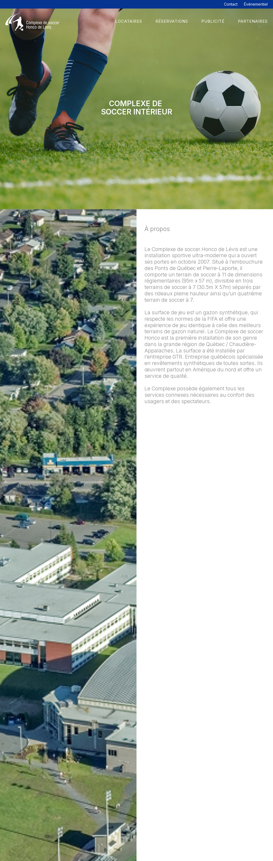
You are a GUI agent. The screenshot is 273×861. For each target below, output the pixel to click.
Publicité (212, 21)
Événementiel (256, 4)
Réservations (171, 21)
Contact (231, 4)
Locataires (128, 21)
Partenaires (253, 21)
